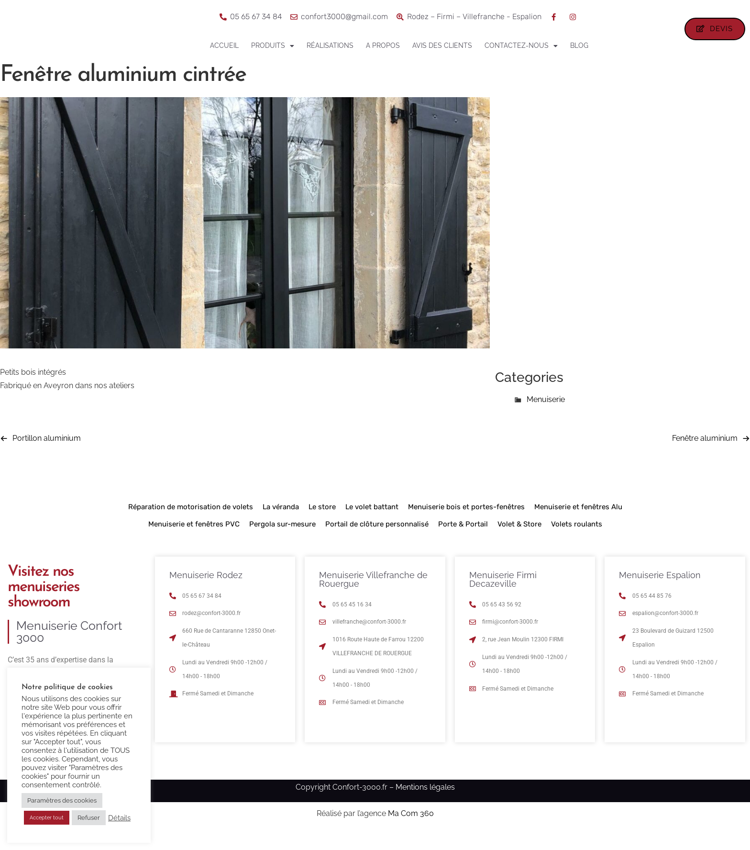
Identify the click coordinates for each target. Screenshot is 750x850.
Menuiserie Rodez (206, 592)
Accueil (224, 45)
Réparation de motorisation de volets (190, 524)
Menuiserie (546, 416)
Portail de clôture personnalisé (377, 541)
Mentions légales (425, 804)
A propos (383, 45)
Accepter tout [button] (47, 818)
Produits (272, 46)
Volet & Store (519, 541)
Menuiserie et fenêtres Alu (578, 524)
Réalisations (330, 45)
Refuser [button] (88, 817)
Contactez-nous (521, 46)
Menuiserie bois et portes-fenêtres (466, 524)
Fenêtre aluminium (705, 455)
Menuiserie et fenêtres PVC (194, 541)
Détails (119, 818)
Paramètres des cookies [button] (62, 800)
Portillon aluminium (46, 455)
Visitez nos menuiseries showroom (43, 604)
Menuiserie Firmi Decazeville (503, 596)
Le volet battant (371, 524)
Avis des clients (442, 45)
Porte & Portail (463, 541)
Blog (579, 45)
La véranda (281, 524)
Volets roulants (576, 541)
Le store (322, 524)
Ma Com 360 (411, 831)
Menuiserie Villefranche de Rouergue (373, 596)
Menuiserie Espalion (660, 592)
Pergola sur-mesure (282, 541)
